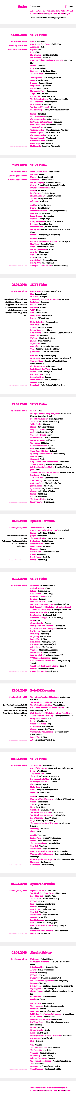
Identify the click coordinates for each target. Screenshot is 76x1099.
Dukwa (33, 208)
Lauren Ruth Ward (38, 440)
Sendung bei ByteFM (18, 528)
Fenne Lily (34, 639)
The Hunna (35, 443)
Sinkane (33, 235)
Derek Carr (34, 335)
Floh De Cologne (36, 991)
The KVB (34, 198)
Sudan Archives (37, 377)
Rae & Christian (36, 818)
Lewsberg (34, 829)
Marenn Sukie (36, 653)
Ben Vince (46, 369)
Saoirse (33, 239)
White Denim (35, 424)
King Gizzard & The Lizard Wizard (44, 462)
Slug (32, 821)
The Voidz (34, 421)
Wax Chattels (35, 915)
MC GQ (47, 782)
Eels (32, 923)
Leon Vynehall (36, 655)
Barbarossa (35, 726)
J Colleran (34, 382)
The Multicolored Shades (40, 1061)
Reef (32, 497)
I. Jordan (33, 83)
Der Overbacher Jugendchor (42, 981)
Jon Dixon (34, 628)
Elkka (32, 41)
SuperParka (35, 343)
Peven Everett (58, 708)
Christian (39, 896)
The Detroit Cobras (38, 843)
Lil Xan (42, 891)
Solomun (34, 201)
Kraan (32, 1033)
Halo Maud (54, 241)
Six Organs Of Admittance (41, 122)
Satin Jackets (35, 472)
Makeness (34, 862)
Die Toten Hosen (37, 1022)
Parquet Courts (36, 438)
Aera (32, 804)
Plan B (33, 784)
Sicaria (33, 185)
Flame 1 (33, 831)
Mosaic (33, 66)
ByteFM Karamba (42, 521)
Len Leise (34, 604)
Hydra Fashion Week (38, 172)
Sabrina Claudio (37, 467)
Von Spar (34, 1053)
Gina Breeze (35, 44)
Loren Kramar (36, 216)
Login (67, 14)
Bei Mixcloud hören (19, 41)
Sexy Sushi (47, 1019)
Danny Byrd (35, 782)
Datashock (34, 385)
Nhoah (33, 841)
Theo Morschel (36, 1006)
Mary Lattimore (36, 380)
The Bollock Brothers (39, 99)
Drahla (33, 205)
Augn (32, 94)
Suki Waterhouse (37, 117)
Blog (47, 14)
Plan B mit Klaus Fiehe (56, 11)
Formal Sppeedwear (38, 249)
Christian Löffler (37, 130)
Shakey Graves (36, 502)
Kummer (34, 549)
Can (32, 1045)
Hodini (45, 451)
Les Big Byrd (35, 229)
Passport (34, 983)
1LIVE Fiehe (40, 11)
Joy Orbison (35, 369)
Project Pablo (35, 838)
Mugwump (34, 634)
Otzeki (33, 835)
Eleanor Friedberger (38, 618)
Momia (44, 671)
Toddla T (40, 60)
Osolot (33, 432)
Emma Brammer (52, 472)
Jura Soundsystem (47, 604)
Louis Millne (35, 180)
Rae (31, 896)
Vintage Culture (36, 127)
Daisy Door (34, 978)
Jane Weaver (35, 193)
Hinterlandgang (37, 182)
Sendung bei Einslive (18, 45)
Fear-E (33, 80)
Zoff (32, 1064)
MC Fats (42, 602)
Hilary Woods (35, 315)
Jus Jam (33, 554)
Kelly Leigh (44, 107)
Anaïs (32, 60)
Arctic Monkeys (36, 478)
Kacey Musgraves (37, 221)
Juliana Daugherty (37, 330)
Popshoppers (35, 986)
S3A (32, 294)
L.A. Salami (34, 644)
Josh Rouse (34, 475)
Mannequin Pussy (37, 91)
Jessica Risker (36, 486)
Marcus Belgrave (50, 628)
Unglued (33, 650)
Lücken (68, 1090)
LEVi (61, 60)
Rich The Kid (35, 594)
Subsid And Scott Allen (39, 779)
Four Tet (33, 213)
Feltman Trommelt (38, 1058)
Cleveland (34, 459)
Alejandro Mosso (37, 588)
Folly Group (35, 86)
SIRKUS (33, 356)
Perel (32, 620)
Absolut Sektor (41, 952)
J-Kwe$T (42, 435)
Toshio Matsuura (37, 528)
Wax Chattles (35, 849)
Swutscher (34, 346)
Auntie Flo (34, 47)
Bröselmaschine (37, 967)
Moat (32, 104)
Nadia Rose (50, 60)
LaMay (47, 44)
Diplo (32, 891)
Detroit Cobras (36, 909)
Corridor (33, 252)
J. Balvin (55, 666)
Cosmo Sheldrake (37, 125)
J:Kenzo (33, 341)
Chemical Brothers (38, 241)
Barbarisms (35, 541)
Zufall (61, 14)
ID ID (32, 68)
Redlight (33, 599)
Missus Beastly (36, 1030)
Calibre (33, 305)
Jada (32, 470)
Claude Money (36, 374)
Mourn (33, 427)
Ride (32, 255)
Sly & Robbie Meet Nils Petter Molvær (45, 607)
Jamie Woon (35, 358)
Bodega (33, 88)
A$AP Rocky (35, 299)
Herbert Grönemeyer (53, 1014)
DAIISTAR (34, 174)
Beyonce (34, 224)
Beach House (35, 557)
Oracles (33, 999)
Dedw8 (33, 372)
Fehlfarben (34, 1011)
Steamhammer (36, 227)
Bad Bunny (45, 666)
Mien (32, 807)
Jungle (33, 536)
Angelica (51, 859)
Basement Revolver (38, 446)
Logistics (34, 792)
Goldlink (47, 812)
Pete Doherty (35, 333)
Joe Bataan (34, 302)
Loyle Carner (49, 815)
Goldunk (47, 702)
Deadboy (34, 307)
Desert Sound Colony (39, 419)
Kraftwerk (34, 959)
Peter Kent (34, 1066)
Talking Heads (36, 78)
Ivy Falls (33, 219)
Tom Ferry (34, 107)
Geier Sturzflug (36, 1069)
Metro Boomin (44, 188)
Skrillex (48, 705)
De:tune (42, 430)
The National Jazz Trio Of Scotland (44, 697)
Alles (32, 11)
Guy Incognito (36, 291)
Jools (32, 52)
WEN (32, 310)
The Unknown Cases (38, 1048)
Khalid (51, 467)
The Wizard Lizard (50, 530)
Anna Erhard (35, 260)
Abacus (33, 970)
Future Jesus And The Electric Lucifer (45, 1035)
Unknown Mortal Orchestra (41, 732)
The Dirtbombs (36, 102)
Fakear (33, 591)
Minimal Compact (37, 196)
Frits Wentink (46, 454)
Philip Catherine (37, 322)
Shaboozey (34, 71)
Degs (32, 430)
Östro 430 (34, 1009)
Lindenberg (35, 1056)
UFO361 (33, 658)
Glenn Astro (35, 451)
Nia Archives (35, 55)
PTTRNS (33, 901)
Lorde (32, 247)
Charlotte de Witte (37, 366)
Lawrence (34, 456)
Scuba (38, 104)
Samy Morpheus (52, 413)
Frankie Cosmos (37, 920)
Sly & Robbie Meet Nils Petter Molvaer (45, 713)
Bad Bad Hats (35, 96)
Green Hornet (36, 1017)
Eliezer (33, 411)
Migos (43, 724)
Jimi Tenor (34, 352)
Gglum (33, 50)
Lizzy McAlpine (36, 133)
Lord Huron (35, 642)
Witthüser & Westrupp (39, 962)
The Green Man (36, 1050)
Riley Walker (35, 552)
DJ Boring (34, 454)
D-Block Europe (36, 110)
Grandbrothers (36, 361)
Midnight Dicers (37, 413)
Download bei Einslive (17, 50)
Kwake (33, 177)
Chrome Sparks (36, 623)
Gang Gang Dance (37, 596)
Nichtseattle (35, 146)
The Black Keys (36, 74)
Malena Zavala (36, 546)
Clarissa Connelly (37, 119)
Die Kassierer (36, 1003)
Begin (32, 721)
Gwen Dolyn (35, 143)
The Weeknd (35, 705)
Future (33, 188)
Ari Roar (33, 327)
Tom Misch (34, 702)
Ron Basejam (35, 615)
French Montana (52, 299)
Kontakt (54, 14)
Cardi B (33, 666)
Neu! (32, 1041)
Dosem (33, 318)
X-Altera (33, 338)
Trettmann (45, 658)
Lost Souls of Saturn (38, 211)
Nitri (32, 602)
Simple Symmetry (37, 464)
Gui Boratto (35, 1038)
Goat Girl (34, 846)
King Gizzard (35, 530)
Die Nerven (35, 631)
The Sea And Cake (37, 499)
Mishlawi (34, 297)
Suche (22, 6)
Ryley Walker (35, 488)
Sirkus (33, 114)
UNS (32, 349)
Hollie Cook (35, 787)
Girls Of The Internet (39, 708)
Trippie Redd (50, 661)
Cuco (32, 435)
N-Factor (34, 1027)
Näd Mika (34, 1019)
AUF (32, 740)
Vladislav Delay (44, 610)
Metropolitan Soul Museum (41, 626)
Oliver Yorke (35, 647)
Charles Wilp (35, 997)
